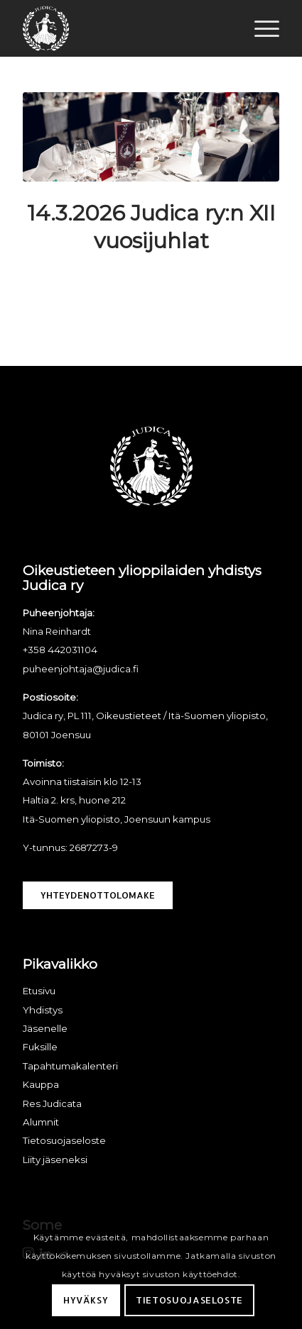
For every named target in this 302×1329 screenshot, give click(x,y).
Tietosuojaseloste (189, 1300)
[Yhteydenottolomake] (98, 896)
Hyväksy (86, 1300)
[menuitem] (259, 28)
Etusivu (39, 990)
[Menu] (259, 28)
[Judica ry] (125, 28)
